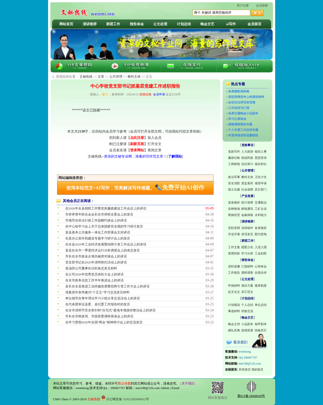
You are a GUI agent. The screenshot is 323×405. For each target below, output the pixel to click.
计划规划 (234, 305)
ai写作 (231, 24)
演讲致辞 (90, 24)
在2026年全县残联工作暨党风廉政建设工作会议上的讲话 (105, 208)
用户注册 (243, 5)
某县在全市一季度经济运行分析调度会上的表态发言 (102, 250)
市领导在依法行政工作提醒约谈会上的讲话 (96, 220)
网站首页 (66, 24)
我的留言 (257, 369)
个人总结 (247, 305)
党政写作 (234, 151)
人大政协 (247, 151)
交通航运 (261, 202)
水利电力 (261, 215)
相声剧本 (261, 324)
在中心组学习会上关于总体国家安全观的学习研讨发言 (104, 226)
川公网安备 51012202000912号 (125, 399)
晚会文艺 (207, 24)
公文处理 (160, 24)
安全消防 (234, 183)
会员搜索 (262, 5)
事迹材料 (234, 311)
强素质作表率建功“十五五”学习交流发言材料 (97, 292)
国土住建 (234, 189)
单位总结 (261, 305)
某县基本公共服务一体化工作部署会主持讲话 (97, 232)
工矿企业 (261, 208)
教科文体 (134, 76)
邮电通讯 (247, 208)
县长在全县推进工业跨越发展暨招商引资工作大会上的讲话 (107, 286)
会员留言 (254, 24)
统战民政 (247, 158)
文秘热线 (86, 76)
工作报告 (234, 272)
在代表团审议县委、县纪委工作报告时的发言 (97, 304)
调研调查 (247, 272)
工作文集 (234, 247)
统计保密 (247, 202)
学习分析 (247, 253)
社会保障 (247, 189)
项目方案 (247, 285)
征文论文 (234, 292)
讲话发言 (247, 234)
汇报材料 (247, 266)
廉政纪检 (234, 158)
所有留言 (245, 369)
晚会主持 (234, 324)
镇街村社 (261, 164)
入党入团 (261, 247)
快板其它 (261, 330)
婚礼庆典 (234, 330)
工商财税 (234, 164)
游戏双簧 (247, 330)
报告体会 (137, 24)
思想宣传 (261, 158)
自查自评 (261, 272)
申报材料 (234, 285)
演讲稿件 (247, 228)
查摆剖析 (234, 253)
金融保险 (247, 215)
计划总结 (184, 24)
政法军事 (234, 177)
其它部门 (261, 189)
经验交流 (247, 311)
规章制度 (261, 285)
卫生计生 (261, 177)
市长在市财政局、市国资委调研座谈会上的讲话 (99, 316)
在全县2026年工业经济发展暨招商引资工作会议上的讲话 (105, 244)
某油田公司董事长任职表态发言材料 (91, 268)
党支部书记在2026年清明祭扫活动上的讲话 (96, 262)
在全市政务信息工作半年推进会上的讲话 (94, 280)
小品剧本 (247, 324)
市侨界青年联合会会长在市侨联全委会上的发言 (99, 214)
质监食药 (247, 183)
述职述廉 (234, 266)
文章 (101, 76)
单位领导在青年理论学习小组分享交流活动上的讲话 (102, 298)
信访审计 (247, 164)
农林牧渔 (234, 208)
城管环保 (261, 183)
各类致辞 (261, 228)
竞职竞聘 (234, 228)
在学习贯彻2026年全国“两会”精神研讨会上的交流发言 (104, 322)
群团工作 (113, 24)
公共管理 (115, 76)
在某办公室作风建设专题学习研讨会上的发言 (97, 238)
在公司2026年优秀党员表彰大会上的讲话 (94, 274)
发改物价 (234, 202)
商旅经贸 (234, 215)
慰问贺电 (261, 234)
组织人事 (261, 151)
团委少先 (247, 247)
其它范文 (247, 292)
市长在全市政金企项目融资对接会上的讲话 (96, 256)
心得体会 (261, 266)
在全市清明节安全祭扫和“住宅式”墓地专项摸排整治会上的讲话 (110, 310)
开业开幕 (234, 234)
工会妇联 (261, 253)
